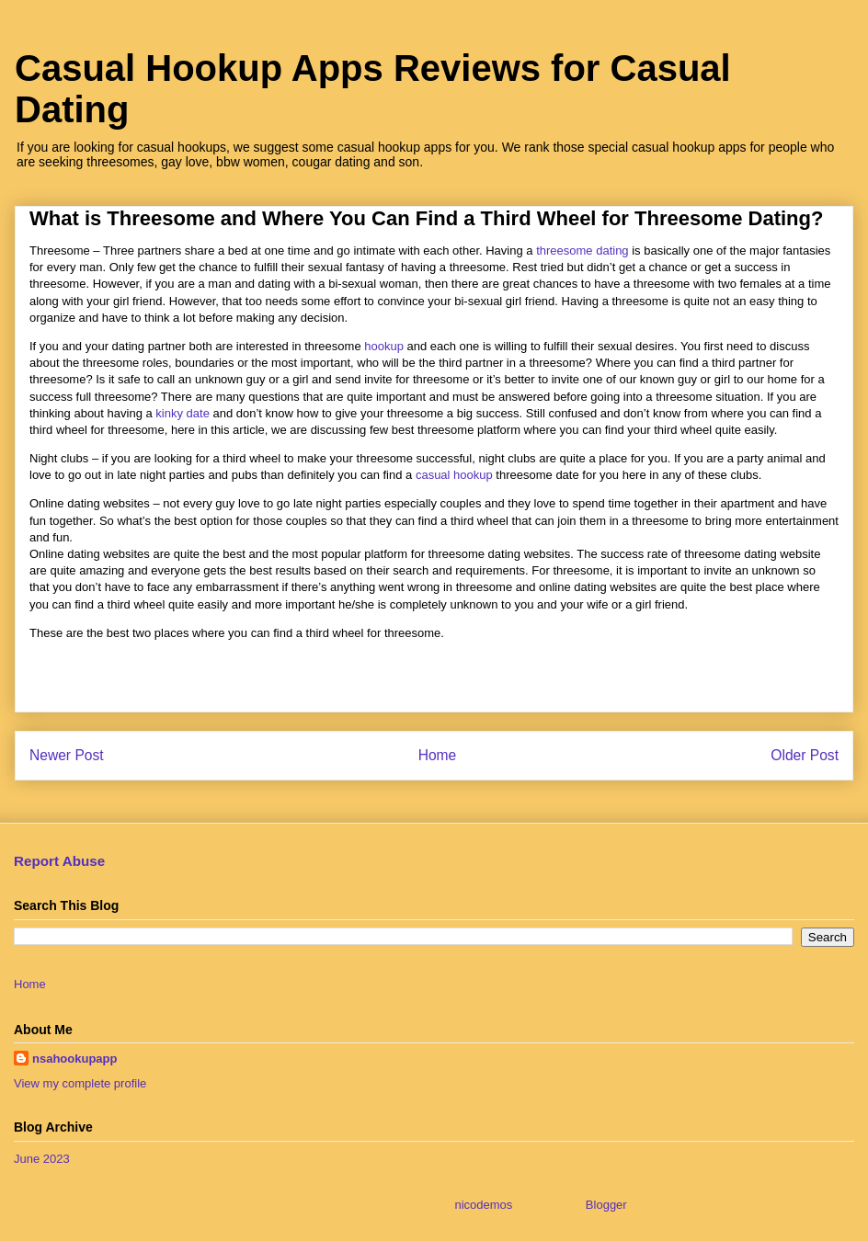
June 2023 (42, 1159)
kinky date (182, 413)
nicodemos (483, 1205)
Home (437, 755)
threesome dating (582, 250)
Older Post (805, 755)
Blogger (606, 1205)
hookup (384, 346)
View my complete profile (80, 1083)
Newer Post (66, 755)
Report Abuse (59, 861)
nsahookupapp (74, 1058)
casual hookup (454, 475)
